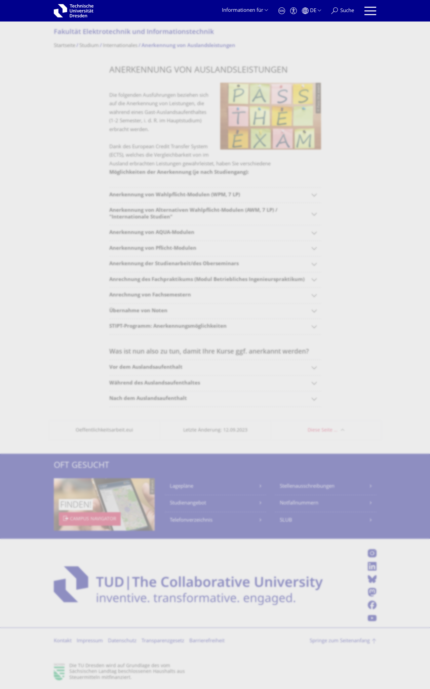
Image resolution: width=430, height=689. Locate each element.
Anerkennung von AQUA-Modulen (151, 232)
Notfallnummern (299, 503)
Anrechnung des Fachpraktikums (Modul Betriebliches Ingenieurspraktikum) (207, 279)
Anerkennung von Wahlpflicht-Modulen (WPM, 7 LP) (174, 195)
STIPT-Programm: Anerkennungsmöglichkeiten (168, 326)
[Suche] (342, 11)
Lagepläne (181, 486)
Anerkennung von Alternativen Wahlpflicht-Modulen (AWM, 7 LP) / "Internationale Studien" (193, 214)
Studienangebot (188, 503)
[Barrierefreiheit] (293, 11)
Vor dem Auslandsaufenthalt (146, 367)
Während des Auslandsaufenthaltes (154, 383)
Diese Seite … (323, 430)
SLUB (286, 520)
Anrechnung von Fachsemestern (150, 295)
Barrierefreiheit (207, 641)
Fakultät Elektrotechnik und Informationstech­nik (134, 32)
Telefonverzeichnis (191, 520)
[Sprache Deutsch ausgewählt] (311, 11)
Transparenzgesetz (163, 641)
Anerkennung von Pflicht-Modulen (152, 248)
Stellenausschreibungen (307, 486)
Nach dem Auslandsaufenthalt (148, 398)
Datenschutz (122, 641)
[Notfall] (281, 11)
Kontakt (63, 641)
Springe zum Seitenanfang (340, 641)
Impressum (90, 641)
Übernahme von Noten (138, 311)
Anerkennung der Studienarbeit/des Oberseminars (174, 264)
